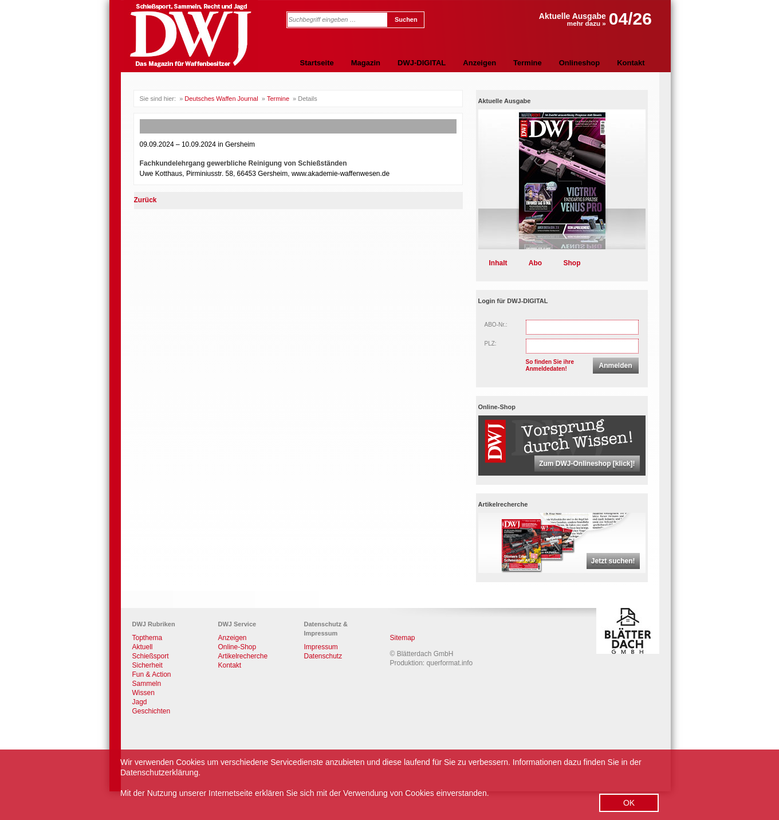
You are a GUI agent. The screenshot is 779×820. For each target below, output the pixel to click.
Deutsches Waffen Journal (221, 98)
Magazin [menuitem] (365, 62)
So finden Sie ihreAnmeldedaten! (550, 365)
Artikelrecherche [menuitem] (243, 656)
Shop (572, 263)
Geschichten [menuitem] (151, 711)
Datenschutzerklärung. (160, 772)
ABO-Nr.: (496, 324)
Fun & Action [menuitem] (151, 674)
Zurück (145, 200)
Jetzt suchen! (613, 561)
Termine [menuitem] (527, 62)
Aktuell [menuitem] (142, 647)
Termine (278, 98)
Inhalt (498, 263)
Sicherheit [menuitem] (147, 665)
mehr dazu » (586, 23)
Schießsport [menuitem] (150, 656)
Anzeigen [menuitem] (479, 62)
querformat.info (450, 663)
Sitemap (402, 638)
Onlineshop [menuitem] (579, 62)
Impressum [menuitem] (321, 647)
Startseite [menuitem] (317, 62)
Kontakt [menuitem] (630, 62)
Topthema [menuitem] (147, 638)
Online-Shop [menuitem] (237, 647)
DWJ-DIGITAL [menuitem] (422, 62)
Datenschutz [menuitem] (323, 656)
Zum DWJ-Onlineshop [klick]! (587, 464)
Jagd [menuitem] (139, 702)
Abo (535, 263)
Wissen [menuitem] (143, 693)
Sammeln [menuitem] (147, 684)
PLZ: (491, 343)
